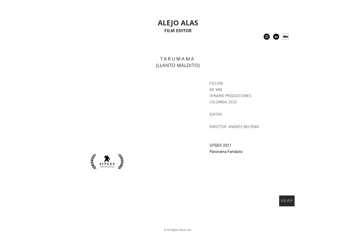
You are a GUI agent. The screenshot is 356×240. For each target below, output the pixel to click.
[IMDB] (286, 37)
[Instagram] (267, 37)
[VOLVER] (287, 200)
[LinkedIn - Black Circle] (276, 37)
